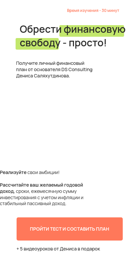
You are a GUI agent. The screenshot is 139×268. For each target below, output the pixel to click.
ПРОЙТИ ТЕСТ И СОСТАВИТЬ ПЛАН (69, 229)
